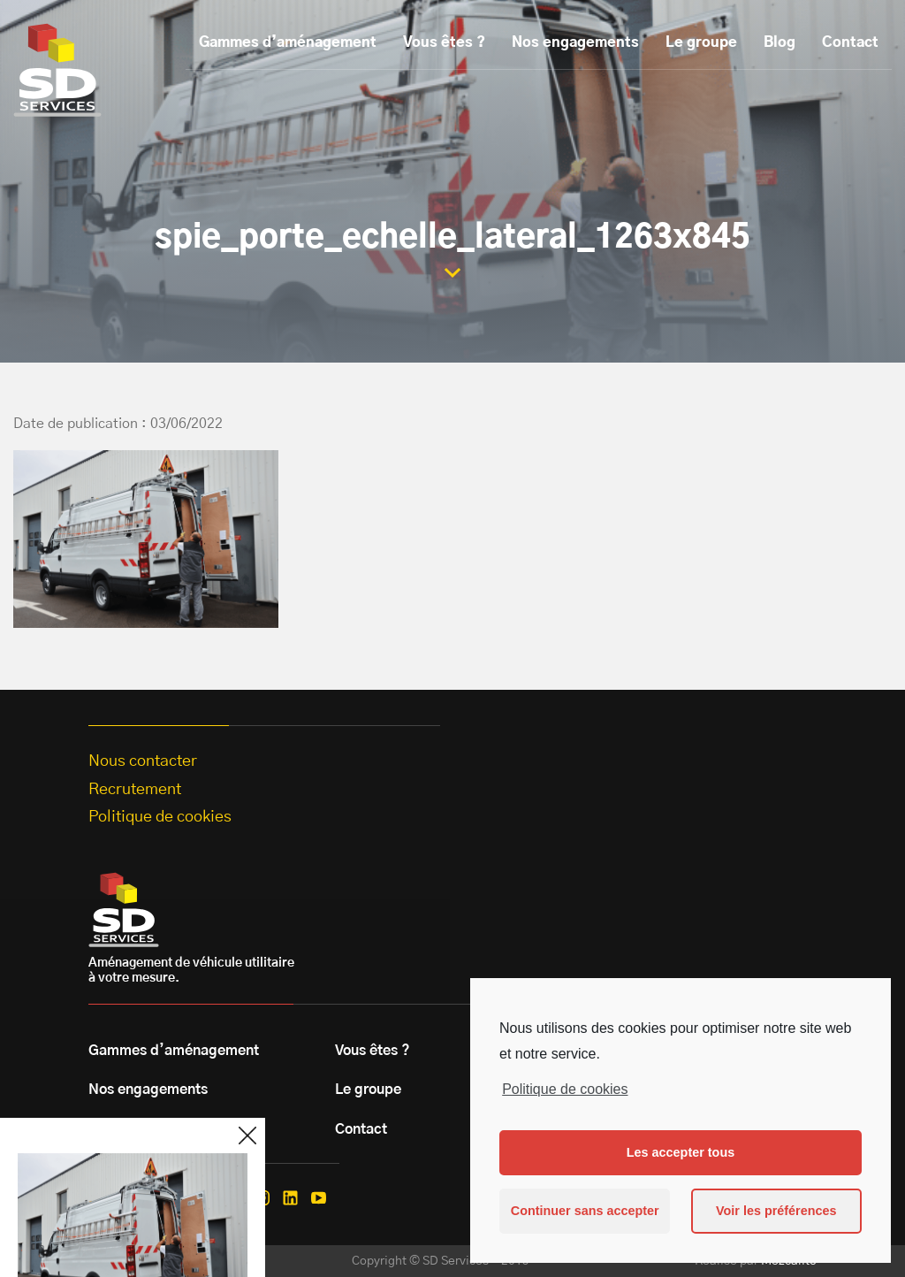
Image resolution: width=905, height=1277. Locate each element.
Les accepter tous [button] (680, 1152)
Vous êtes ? (444, 42)
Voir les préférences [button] (776, 1211)
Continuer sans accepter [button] (585, 1211)
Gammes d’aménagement (287, 42)
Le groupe (701, 42)
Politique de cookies (564, 1089)
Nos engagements (575, 42)
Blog (779, 42)
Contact (850, 42)
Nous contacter (142, 761)
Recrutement (134, 790)
